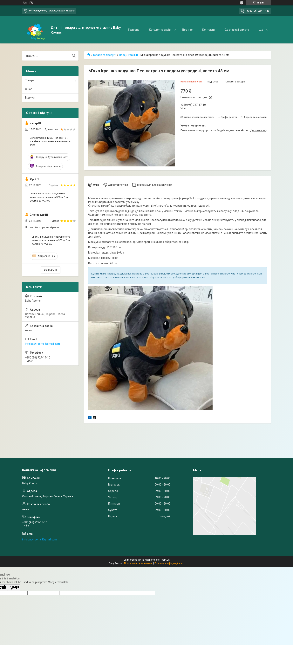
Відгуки (30, 97)
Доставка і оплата (236, 29)
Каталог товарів (160, 29)
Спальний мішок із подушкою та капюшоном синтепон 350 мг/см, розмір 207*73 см (49, 197)
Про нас (187, 29)
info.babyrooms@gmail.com (42, 343)
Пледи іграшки (128, 54)
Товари (29, 80)
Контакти (208, 29)
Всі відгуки (50, 269)
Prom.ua (165, 560)
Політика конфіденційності (169, 563)
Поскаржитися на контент (138, 563)
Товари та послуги (104, 54)
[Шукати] (73, 56)
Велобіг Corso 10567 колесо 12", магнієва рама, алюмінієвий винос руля (50, 141)
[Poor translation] (14, 587)
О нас (28, 89)
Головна (133, 29)
